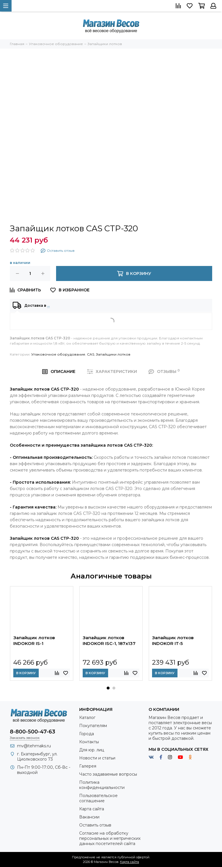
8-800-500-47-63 (32, 732)
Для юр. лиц (91, 750)
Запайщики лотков (113, 354)
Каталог (87, 717)
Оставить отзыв (95, 825)
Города (86, 733)
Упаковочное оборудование (58, 354)
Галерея (87, 766)
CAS (90, 354)
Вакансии (89, 817)
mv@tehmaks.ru (34, 745)
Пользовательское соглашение (98, 798)
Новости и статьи (97, 758)
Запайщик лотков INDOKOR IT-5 (173, 640)
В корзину (26, 673)
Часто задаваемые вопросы (108, 774)
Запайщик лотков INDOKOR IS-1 (34, 640)
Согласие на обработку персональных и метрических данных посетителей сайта (109, 838)
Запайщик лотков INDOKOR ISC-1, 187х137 (109, 640)
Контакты (89, 741)
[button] (108, 688)
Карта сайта (91, 808)
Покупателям (93, 725)
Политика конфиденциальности (102, 785)
